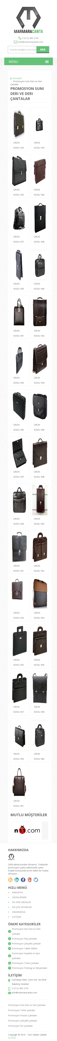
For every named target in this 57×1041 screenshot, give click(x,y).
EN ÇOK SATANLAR (20, 907)
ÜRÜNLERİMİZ (17, 897)
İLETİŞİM (14, 916)
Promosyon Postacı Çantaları (22, 1015)
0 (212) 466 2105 (30, 38)
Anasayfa (17, 78)
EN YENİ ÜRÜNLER (19, 902)
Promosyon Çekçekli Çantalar (26, 943)
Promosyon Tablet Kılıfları (24, 948)
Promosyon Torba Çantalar (25, 963)
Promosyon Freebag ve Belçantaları (29, 968)
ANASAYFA (15, 892)
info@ (28, 41)
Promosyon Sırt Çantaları (20, 1025)
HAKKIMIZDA (16, 911)
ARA (42, 49)
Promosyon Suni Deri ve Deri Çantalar (26, 1005)
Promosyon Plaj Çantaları (24, 938)
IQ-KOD (12, 1037)
